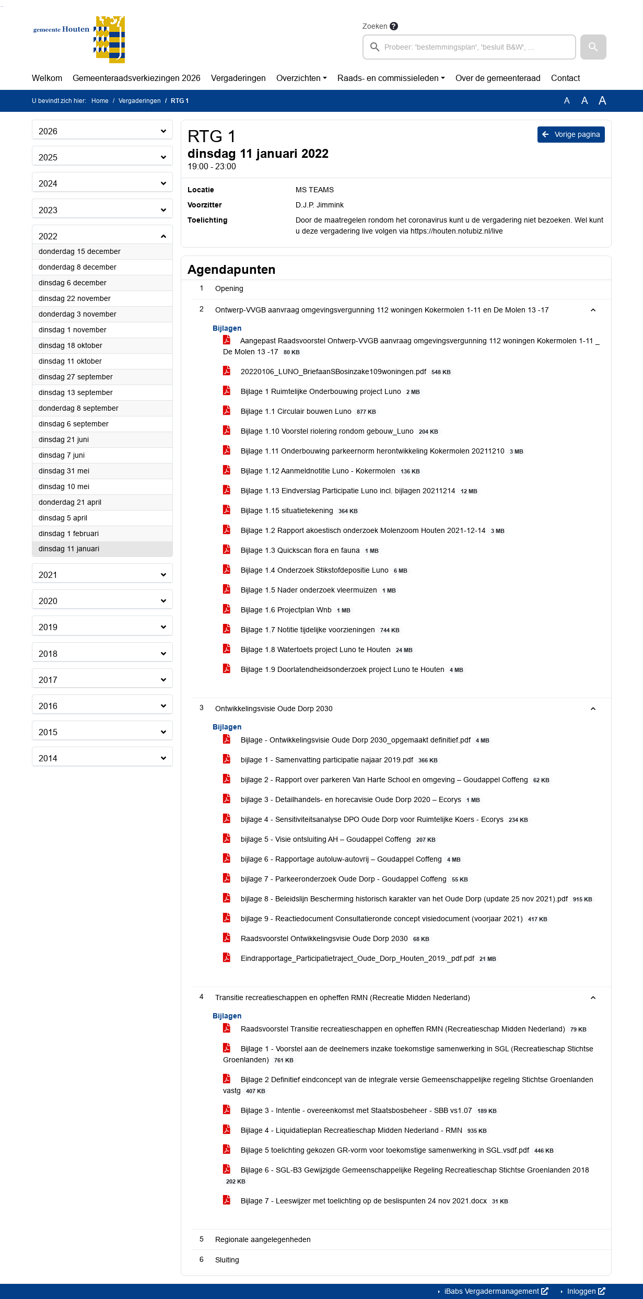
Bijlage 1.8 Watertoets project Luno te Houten (319, 649)
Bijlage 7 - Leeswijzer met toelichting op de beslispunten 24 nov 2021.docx (367, 1201)
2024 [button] (48, 183)
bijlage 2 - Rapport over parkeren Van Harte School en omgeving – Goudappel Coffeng (388, 779)
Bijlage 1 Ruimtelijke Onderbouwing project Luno (323, 391)
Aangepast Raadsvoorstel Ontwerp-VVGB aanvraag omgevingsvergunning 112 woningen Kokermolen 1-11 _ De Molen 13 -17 (411, 346)
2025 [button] (48, 157)
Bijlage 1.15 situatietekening (292, 510)
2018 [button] (48, 654)
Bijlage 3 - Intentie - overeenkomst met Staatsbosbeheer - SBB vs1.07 (361, 1110)
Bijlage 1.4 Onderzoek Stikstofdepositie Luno (317, 570)
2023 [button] (48, 210)
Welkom (47, 78)
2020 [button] (48, 601)
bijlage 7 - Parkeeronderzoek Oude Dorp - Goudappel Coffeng (347, 879)
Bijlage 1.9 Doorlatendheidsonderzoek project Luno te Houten (345, 669)
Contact (565, 78)
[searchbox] (470, 47)
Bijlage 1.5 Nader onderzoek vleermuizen (311, 590)
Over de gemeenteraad (498, 78)
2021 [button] (48, 575)
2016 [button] (48, 706)
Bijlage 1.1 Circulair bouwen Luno (301, 411)
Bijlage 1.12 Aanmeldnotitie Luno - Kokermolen (323, 471)
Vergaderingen (238, 78)
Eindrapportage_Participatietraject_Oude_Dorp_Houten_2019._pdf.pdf (361, 958)
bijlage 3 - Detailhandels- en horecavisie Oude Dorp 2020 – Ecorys (353, 799)
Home (100, 101)
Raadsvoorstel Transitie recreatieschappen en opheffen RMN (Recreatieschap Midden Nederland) (406, 1029)
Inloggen (585, 1291)
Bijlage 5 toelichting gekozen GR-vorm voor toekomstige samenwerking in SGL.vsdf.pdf (390, 1150)
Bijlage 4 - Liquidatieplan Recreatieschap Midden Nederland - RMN (356, 1130)
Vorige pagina (571, 134)
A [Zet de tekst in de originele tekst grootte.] (567, 100)
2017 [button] (48, 680)
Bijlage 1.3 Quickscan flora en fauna (302, 550)
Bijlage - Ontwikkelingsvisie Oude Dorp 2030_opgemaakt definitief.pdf (358, 740)
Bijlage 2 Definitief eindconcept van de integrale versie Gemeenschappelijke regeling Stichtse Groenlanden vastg (408, 1085)
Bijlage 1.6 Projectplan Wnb (288, 610)
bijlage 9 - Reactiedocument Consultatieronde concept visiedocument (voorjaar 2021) (387, 918)
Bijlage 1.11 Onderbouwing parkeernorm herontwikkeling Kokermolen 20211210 (375, 451)
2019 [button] (48, 627)
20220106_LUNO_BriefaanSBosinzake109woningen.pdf (338, 371)
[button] (593, 47)
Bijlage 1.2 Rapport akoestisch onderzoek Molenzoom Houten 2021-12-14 (365, 530)
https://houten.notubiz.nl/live (457, 231)
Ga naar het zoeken (1, 6)
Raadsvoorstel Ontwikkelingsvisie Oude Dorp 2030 (328, 938)
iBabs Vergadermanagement (495, 1291)
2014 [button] (48, 758)
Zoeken (375, 26)
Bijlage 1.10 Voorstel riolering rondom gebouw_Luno (332, 431)
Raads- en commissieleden (388, 78)
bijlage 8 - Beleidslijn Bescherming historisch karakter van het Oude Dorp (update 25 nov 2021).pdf (409, 899)
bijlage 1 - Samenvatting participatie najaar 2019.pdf (332, 760)
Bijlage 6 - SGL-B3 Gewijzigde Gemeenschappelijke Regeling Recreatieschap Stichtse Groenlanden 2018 (406, 1176)
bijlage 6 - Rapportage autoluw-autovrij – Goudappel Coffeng (343, 859)
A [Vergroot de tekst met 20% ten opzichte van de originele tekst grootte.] (584, 100)
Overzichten (298, 78)
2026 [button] (48, 131)
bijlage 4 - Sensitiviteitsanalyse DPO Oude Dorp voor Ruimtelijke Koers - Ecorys (377, 819)
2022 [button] (48, 236)
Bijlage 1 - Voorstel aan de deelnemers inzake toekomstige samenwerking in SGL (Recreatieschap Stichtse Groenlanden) (408, 1054)
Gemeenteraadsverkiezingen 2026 (137, 78)
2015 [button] (48, 732)
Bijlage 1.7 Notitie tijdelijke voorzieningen (313, 629)
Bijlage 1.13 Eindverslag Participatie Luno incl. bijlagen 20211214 (352, 490)
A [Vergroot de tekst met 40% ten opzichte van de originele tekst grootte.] (602, 101)
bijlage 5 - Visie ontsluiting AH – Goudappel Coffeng (331, 839)
